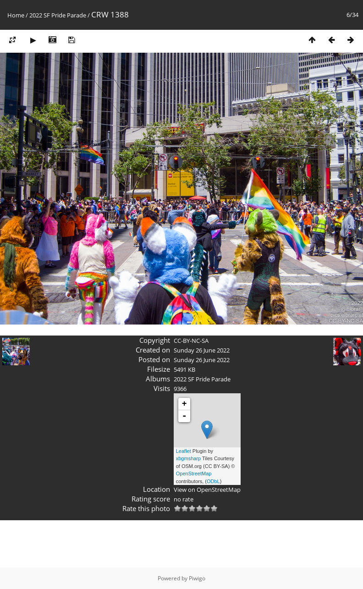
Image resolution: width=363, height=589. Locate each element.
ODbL (213, 481)
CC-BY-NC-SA (191, 340)
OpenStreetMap (194, 473)
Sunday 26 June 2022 (202, 350)
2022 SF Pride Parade (57, 15)
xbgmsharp (188, 458)
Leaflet (183, 451)
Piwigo (197, 578)
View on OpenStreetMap (207, 489)
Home (15, 15)
